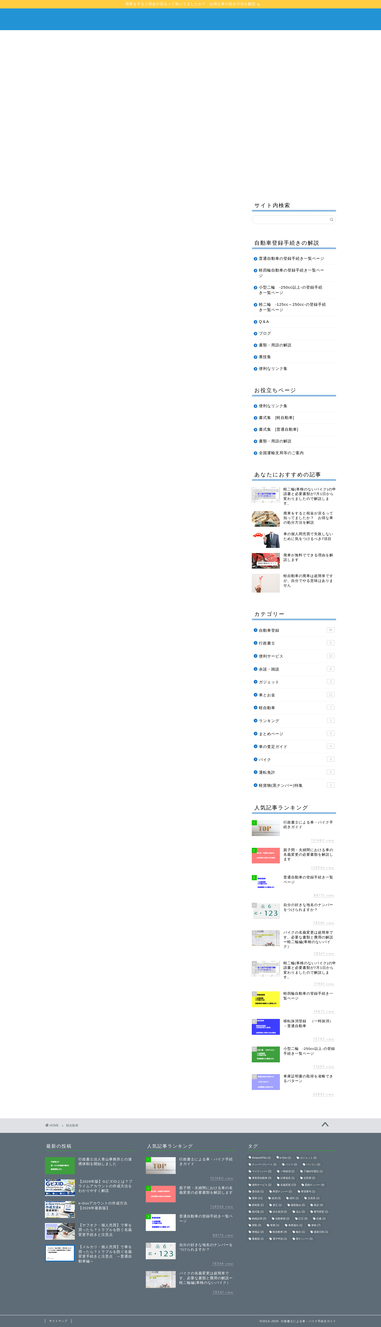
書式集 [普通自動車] (278, 429)
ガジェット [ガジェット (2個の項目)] (308, 1157)
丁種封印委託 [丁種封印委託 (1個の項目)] (313, 1171)
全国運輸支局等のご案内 (281, 453)
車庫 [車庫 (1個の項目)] (274, 1225)
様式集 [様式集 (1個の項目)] (258, 1212)
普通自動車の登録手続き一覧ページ (291, 258)
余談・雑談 (297, 668)
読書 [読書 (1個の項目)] (321, 1218)
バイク (297, 759)
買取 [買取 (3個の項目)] (256, 1225)
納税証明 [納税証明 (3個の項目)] (259, 1218)
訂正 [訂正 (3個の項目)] (303, 1218)
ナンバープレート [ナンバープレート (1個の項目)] (264, 1164)
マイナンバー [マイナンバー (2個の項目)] (261, 1171)
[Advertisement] (190, 68)
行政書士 (297, 642)
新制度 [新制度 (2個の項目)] (258, 1205)
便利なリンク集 (273, 368)
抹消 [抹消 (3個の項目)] (276, 1198)
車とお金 (297, 694)
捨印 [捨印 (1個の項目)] (294, 1198)
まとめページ (297, 733)
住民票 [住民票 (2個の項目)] (309, 1178)
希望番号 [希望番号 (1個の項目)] (308, 1191)
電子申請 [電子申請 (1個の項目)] (280, 1238)
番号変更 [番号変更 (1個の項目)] (321, 1212)
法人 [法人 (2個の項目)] (300, 1212)
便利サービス (297, 655)
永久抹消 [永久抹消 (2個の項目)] (280, 1212)
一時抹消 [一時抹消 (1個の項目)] (287, 1171)
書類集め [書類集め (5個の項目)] (298, 1205)
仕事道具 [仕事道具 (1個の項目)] (287, 1178)
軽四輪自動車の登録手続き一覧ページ (291, 273)
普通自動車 (148, 113)
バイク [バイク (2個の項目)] (291, 1164)
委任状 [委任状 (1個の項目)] (258, 1191)
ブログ (126, 124)
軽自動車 (179, 113)
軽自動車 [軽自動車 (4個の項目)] (280, 1232)
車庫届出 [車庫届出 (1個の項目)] (295, 1225)
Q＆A (102, 124)
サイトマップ (58, 1320)
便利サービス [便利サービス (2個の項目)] (261, 1184)
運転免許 (297, 771)
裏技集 (265, 357)
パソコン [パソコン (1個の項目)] (313, 1164)
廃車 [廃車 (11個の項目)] (257, 1198)
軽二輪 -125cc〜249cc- (279, 113)
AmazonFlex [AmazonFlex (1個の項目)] (261, 1157)
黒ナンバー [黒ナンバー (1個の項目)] (304, 1238)
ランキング (297, 720)
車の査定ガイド (297, 746)
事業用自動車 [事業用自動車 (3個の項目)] (261, 1178)
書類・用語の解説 (67, 124)
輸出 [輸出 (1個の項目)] (300, 1232)
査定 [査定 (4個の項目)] (318, 1205)
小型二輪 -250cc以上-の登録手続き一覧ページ (291, 290)
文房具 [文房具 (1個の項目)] (313, 1198)
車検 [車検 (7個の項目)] (315, 1225)
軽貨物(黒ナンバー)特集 (297, 785)
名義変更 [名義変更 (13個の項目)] (288, 1184)
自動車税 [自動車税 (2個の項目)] (282, 1218)
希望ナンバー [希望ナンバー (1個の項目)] (282, 1191)
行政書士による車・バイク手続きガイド (190, 19)
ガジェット (297, 681)
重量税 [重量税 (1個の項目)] (258, 1238)
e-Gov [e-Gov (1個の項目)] (285, 1157)
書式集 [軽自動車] (276, 417)
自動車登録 (297, 629)
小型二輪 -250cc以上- (221, 113)
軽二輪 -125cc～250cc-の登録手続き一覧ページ (292, 307)
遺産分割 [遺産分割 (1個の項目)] (321, 1232)
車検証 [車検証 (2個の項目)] (258, 1232)
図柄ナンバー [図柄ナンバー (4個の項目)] (314, 1184)
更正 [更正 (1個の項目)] (277, 1205)
